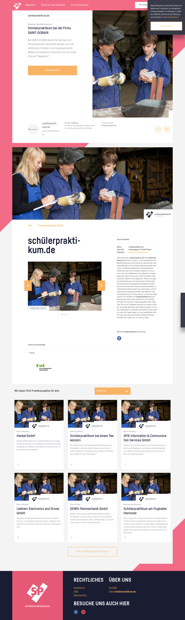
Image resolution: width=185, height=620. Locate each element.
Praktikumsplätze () (50, 225)
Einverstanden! (166, 26)
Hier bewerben (52, 70)
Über (122, 591)
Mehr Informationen (171, 17)
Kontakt (113, 588)
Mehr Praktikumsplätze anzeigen (92, 551)
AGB (76, 591)
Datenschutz (80, 595)
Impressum (79, 588)
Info (30, 225)
